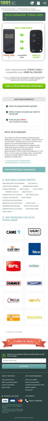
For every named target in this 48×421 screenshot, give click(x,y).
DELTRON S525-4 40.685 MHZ (12, 200)
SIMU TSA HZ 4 (27, 192)
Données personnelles (32, 382)
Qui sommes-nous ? (8, 379)
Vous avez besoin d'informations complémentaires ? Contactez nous (17, 162)
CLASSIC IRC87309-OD (10, 197)
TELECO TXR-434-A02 (31, 206)
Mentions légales (30, 387)
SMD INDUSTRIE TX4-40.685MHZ (13, 183)
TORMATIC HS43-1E (11, 192)
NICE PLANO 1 (24, 189)
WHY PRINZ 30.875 (32, 194)
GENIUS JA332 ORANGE (11, 186)
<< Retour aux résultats (13, 332)
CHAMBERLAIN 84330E (30, 186)
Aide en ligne (6, 387)
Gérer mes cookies (31, 379)
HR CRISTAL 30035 (32, 209)
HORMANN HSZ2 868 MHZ (11, 206)
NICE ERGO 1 (32, 183)
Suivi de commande (8, 385)
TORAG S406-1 (23, 155)
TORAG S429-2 (31, 203)
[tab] (24, 132)
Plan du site (29, 390)
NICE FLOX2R (26, 197)
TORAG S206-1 (22, 151)
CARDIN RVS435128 (9, 189)
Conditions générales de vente (34, 385)
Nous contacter (35, 400)
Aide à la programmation (9, 382)
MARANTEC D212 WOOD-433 (12, 203)
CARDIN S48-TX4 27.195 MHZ (12, 194)
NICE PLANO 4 (38, 189)
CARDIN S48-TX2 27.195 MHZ (12, 209)
